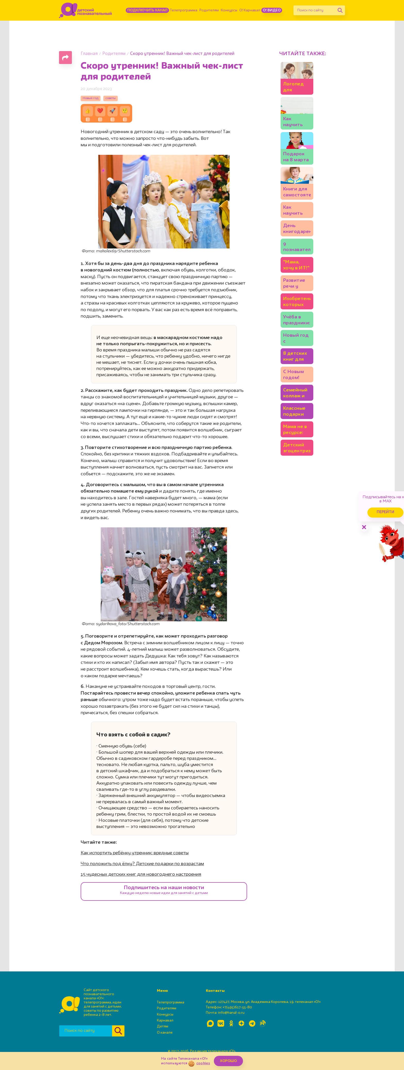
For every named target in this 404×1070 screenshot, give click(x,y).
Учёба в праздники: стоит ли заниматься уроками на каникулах (311, 506)
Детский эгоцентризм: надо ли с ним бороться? (312, 687)
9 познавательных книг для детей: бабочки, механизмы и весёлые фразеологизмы (312, 403)
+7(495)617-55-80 (237, 1011)
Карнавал (165, 1024)
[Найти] (340, 10)
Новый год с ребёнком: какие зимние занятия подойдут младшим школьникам (310, 532)
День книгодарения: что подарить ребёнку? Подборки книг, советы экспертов (310, 377)
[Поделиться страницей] (65, 57)
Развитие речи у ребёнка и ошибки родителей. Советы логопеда (309, 455)
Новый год (94, 100)
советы (120, 100)
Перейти (360, 502)
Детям (162, 1031)
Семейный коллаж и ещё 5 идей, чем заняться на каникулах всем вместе (309, 609)
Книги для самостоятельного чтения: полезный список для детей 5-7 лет (311, 326)
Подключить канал (147, 10)
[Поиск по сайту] (314, 10)
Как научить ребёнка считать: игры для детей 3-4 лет (311, 187)
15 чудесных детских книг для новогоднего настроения (141, 879)
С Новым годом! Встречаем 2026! (306, 583)
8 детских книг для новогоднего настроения (309, 558)
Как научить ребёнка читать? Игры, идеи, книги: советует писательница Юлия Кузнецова (311, 351)
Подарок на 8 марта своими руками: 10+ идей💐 (310, 256)
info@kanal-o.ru (231, 1017)
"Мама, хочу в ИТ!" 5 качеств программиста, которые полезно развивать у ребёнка (310, 429)
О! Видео (272, 10)
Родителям (209, 10)
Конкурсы (229, 10)
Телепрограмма (183, 10)
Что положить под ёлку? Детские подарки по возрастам (142, 868)
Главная (89, 54)
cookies (203, 1063)
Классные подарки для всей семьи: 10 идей (308, 635)
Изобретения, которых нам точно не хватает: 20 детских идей (309, 480)
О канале (165, 1037)
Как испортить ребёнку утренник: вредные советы (135, 858)
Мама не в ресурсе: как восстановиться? (311, 660)
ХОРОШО (228, 1061)
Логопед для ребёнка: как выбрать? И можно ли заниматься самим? (312, 117)
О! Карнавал (249, 10)
